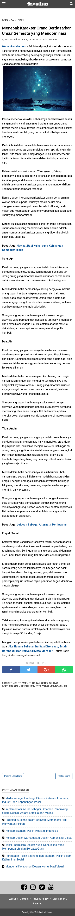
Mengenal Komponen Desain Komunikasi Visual (34, 866)
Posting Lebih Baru (13, 776)
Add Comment (50, 39)
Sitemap (37, 903)
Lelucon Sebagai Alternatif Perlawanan (42, 524)
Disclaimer (59, 898)
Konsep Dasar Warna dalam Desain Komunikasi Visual (38, 837)
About (12, 898)
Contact (24, 898)
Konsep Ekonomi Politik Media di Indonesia (31, 830)
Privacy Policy (40, 898)
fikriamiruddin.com (14, 46)
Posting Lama (64, 776)
